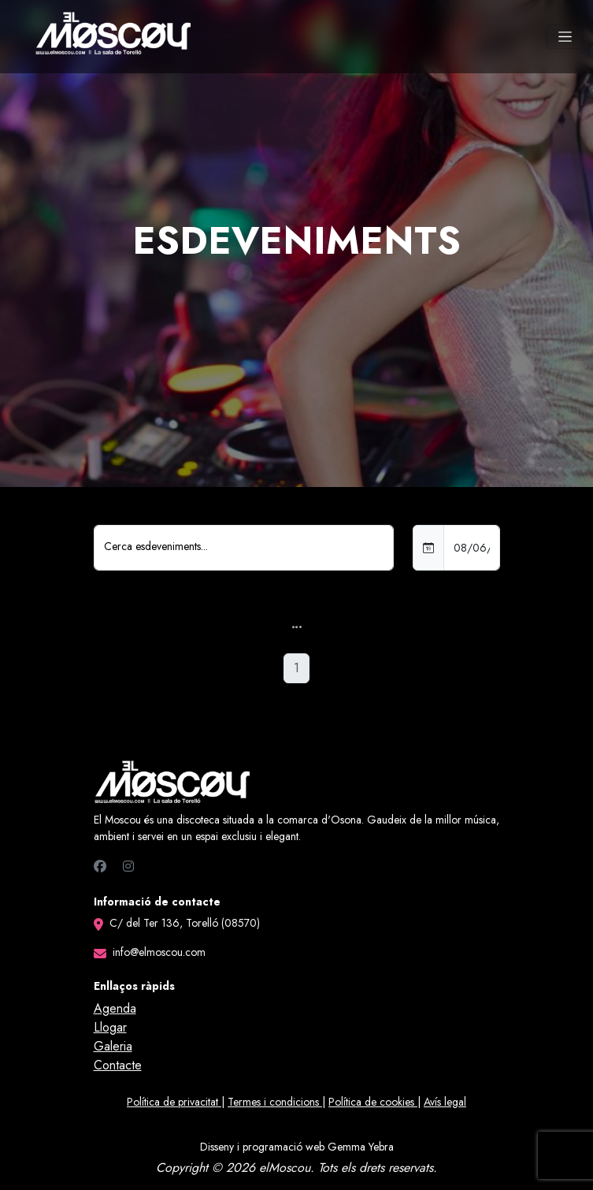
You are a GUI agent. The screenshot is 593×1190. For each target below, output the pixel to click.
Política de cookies (372, 1102)
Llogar (110, 1027)
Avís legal (445, 1102)
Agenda (115, 1008)
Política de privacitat (174, 1102)
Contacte (118, 1065)
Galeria (113, 1046)
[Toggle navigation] (565, 36)
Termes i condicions (275, 1102)
